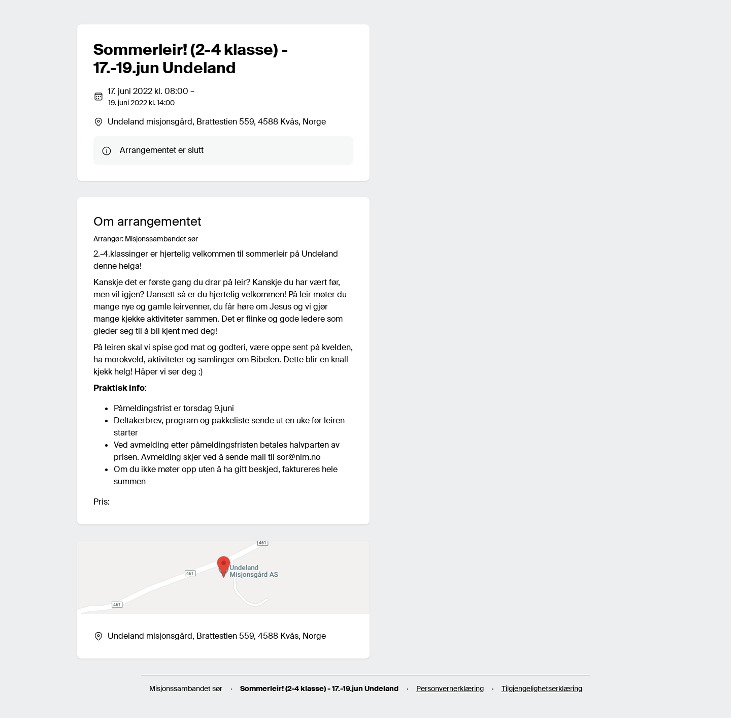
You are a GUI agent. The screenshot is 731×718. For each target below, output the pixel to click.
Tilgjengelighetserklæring (542, 688)
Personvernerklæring (450, 688)
